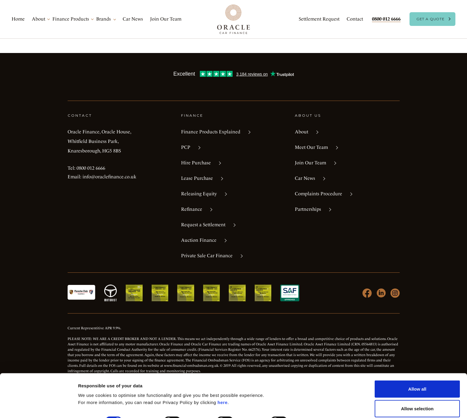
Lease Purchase (197, 178)
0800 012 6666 (386, 19)
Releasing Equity (199, 193)
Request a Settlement (203, 224)
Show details (312, 395)
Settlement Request (319, 19)
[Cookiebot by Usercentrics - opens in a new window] (39, 406)
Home (18, 19)
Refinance (191, 209)
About (38, 19)
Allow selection (417, 382)
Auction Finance (199, 240)
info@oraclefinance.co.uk (109, 177)
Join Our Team (165, 19)
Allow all (417, 363)
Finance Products (70, 19)
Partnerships (308, 209)
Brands (103, 19)
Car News (133, 19)
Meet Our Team (311, 147)
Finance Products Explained (210, 132)
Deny (417, 402)
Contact (355, 19)
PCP (185, 147)
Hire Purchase (196, 163)
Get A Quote (430, 19)
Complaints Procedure (318, 193)
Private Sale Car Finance (207, 255)
